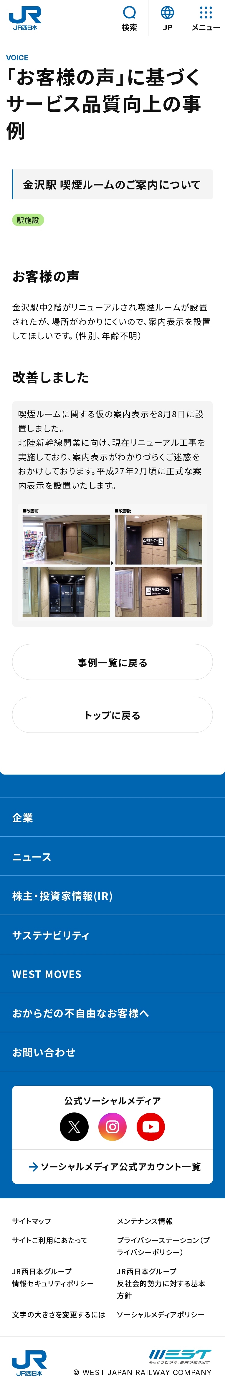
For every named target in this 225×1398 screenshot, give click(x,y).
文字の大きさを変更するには (59, 1314)
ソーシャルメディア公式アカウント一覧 (126, 1166)
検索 (129, 27)
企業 (23, 817)
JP (169, 27)
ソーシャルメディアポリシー (161, 1314)
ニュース (32, 856)
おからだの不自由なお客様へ (81, 1012)
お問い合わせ (44, 1052)
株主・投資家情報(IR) (62, 895)
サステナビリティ (51, 934)
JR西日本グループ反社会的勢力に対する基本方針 (161, 1283)
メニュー (206, 27)
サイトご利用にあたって (50, 1240)
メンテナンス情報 (145, 1221)
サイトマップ (32, 1221)
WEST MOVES (47, 973)
